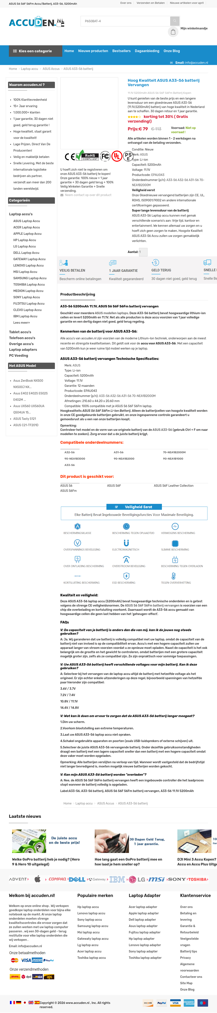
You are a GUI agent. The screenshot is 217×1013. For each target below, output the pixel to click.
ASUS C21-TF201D (25, 425)
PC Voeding (18, 356)
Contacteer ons (191, 977)
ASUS (144, 155)
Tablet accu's (20, 332)
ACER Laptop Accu (26, 227)
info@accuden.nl (196, 63)
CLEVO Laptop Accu (27, 310)
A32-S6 (183, 180)
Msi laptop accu (88, 933)
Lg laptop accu (87, 945)
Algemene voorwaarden (189, 968)
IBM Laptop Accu (25, 316)
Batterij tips (188, 952)
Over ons (126, 2)
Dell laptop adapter (142, 920)
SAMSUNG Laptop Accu (29, 278)
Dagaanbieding (146, 51)
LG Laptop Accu (24, 247)
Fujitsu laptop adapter (144, 933)
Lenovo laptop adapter (145, 945)
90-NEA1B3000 (75, 458)
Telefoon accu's (22, 338)
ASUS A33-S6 (162, 430)
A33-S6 (171, 180)
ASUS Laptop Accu (26, 221)
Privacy (185, 958)
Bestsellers (121, 51)
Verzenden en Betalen (151, 2)
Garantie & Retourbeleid (189, 930)
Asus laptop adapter (143, 926)
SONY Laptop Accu (26, 297)
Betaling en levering (188, 917)
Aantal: (133, 252)
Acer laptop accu (89, 952)
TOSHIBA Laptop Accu (29, 285)
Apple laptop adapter (144, 914)
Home (69, 51)
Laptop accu (29, 69)
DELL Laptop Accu (26, 253)
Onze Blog (171, 51)
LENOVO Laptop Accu (28, 266)
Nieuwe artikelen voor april (187, 2)
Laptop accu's (21, 214)
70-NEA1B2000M (144, 396)
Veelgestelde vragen (189, 942)
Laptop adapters (23, 350)
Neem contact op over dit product (85, 195)
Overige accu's (21, 344)
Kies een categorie (32, 51)
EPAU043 (157, 175)
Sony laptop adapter (143, 952)
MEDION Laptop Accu (28, 291)
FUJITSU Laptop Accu (29, 304)
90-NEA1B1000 (173, 458)
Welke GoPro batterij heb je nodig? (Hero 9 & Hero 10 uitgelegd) (46, 862)
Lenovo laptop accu (91, 914)
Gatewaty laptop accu (92, 939)
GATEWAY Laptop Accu (29, 259)
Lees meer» (21, 323)
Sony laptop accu (89, 920)
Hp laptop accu (88, 907)
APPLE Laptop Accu (27, 234)
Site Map (186, 983)
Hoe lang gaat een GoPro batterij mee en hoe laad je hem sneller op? (128, 862)
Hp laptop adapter (141, 939)
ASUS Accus (51, 69)
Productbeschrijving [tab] (77, 295)
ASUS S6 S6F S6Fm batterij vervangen (152, 606)
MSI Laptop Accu (25, 272)
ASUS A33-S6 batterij (78, 69)
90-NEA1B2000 (124, 458)
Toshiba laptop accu (91, 958)
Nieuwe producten (93, 51)
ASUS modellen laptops (111, 313)
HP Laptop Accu (24, 240)
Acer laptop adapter (143, 907)
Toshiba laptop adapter (145, 958)
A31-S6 (194, 180)
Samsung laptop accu (92, 926)
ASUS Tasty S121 (24, 419)
